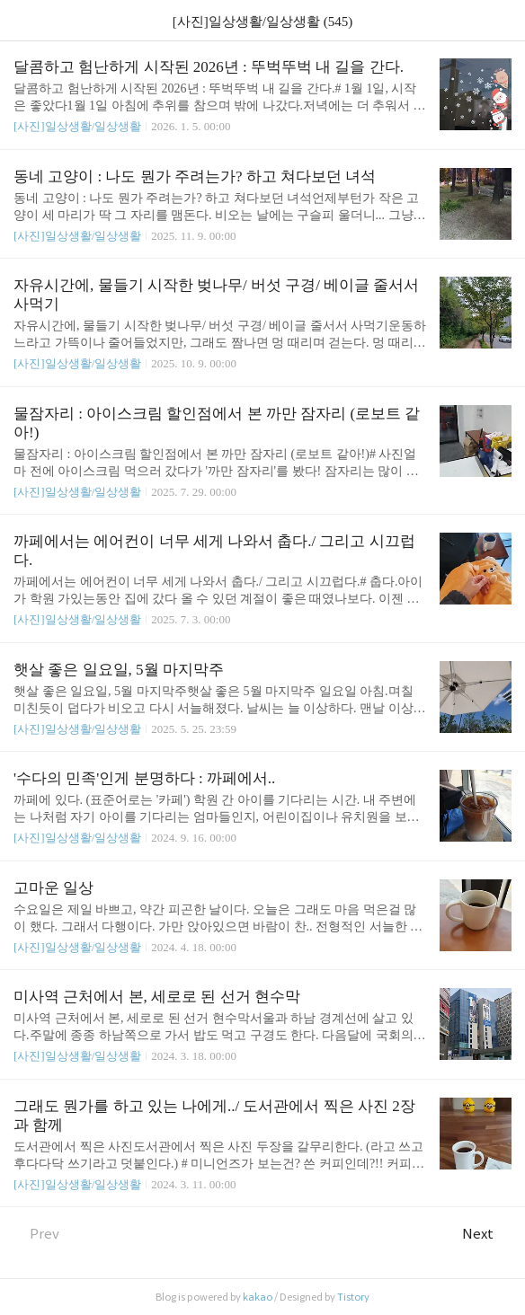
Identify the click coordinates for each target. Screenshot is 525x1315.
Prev (36, 1233)
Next (487, 1233)
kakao (257, 1297)
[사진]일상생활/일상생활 (77, 126)
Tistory (353, 1297)
